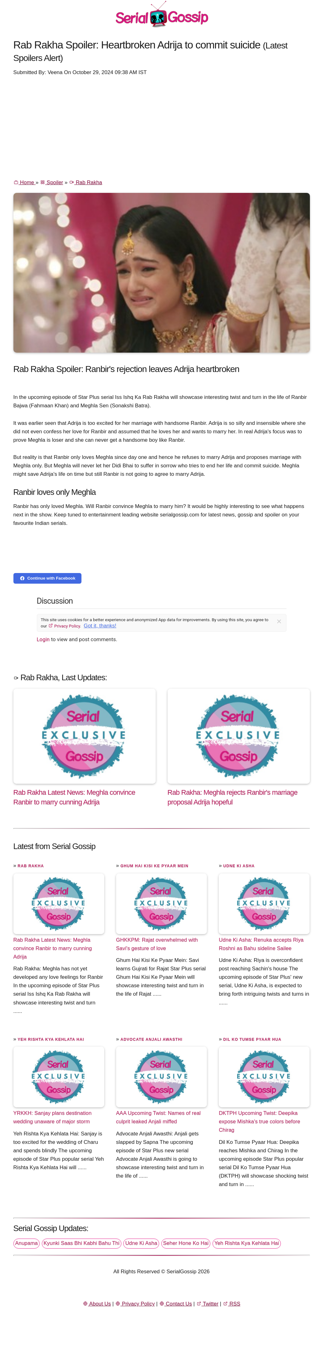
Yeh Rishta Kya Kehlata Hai (51, 1039)
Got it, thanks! (100, 626)
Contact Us (175, 1304)
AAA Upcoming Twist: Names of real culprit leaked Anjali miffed (158, 1117)
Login (43, 639)
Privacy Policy (64, 625)
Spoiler (51, 182)
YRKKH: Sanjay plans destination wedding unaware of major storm (52, 1117)
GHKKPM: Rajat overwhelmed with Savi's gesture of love (157, 944)
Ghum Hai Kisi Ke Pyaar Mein (154, 866)
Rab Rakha (85, 182)
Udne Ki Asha (239, 866)
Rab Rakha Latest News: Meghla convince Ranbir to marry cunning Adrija (52, 948)
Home (24, 182)
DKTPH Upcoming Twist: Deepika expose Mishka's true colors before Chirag (259, 1121)
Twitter (207, 1304)
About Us (97, 1304)
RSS (231, 1304)
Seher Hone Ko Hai (186, 1243)
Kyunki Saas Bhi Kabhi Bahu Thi (82, 1243)
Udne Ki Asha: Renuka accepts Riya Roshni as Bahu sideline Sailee (261, 944)
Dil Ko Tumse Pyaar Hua (252, 1039)
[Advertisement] (161, 127)
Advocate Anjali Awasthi (151, 1039)
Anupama (26, 1243)
